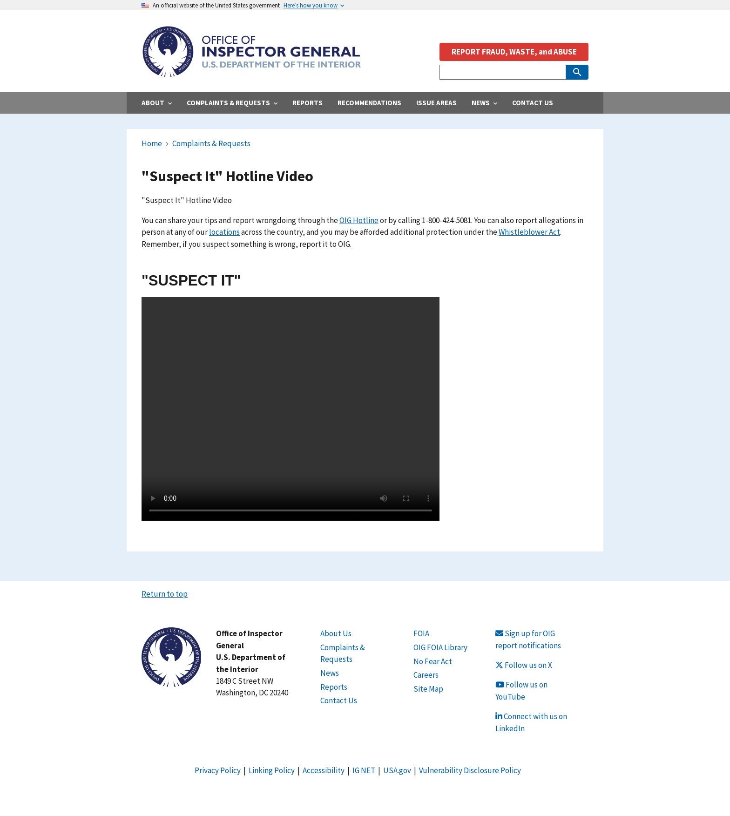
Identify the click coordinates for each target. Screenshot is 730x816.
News (329, 673)
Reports (333, 687)
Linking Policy (272, 770)
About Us (335, 633)
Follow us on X (523, 665)
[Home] (251, 72)
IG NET (363, 770)
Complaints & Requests (211, 143)
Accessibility (324, 770)
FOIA (421, 633)
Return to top (165, 594)
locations (224, 232)
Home (152, 143)
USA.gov (397, 770)
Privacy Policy (218, 770)
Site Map (428, 689)
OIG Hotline (359, 220)
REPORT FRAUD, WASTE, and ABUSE (514, 52)
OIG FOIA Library (440, 647)
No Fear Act (432, 661)
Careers (426, 675)
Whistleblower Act (529, 232)
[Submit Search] (577, 72)
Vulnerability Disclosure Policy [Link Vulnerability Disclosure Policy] (470, 770)
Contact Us (338, 700)
